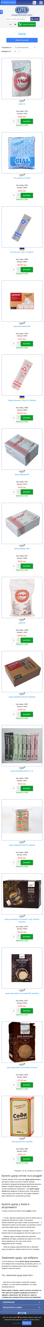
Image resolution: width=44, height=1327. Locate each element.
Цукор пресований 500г (22, 326)
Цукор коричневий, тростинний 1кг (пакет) (22, 1067)
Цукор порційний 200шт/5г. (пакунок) (22, 845)
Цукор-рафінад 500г (22, 474)
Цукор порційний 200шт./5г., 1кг (22, 771)
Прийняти (27, 1323)
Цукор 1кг (22, 104)
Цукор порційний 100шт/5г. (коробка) (22, 697)
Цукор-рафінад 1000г (22, 548)
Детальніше (17, 1323)
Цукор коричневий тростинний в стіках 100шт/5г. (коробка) (22, 920)
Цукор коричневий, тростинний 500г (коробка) (22, 993)
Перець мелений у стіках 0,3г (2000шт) (22, 400)
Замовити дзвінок (9, 2)
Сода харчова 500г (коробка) (22, 1141)
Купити (26, 121)
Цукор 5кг (22, 623)
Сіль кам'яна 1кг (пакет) (22, 178)
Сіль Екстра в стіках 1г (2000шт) (22, 252)
